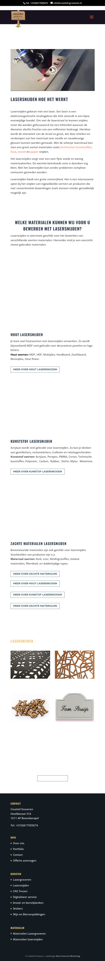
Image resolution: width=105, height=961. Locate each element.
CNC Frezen (20, 891)
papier (34, 151)
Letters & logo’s (19, 724)
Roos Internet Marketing (68, 956)
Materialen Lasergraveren (29, 933)
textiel (22, 151)
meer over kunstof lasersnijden (37, 471)
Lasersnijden (21, 885)
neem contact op (52, 778)
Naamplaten (61, 724)
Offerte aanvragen (24, 860)
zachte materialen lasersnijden (28, 681)
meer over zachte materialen (35, 573)
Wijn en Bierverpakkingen (29, 914)
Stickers (18, 908)
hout (13, 151)
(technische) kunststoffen (76, 147)
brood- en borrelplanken (28, 902)
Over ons (18, 843)
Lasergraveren (22, 879)
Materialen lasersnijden (28, 939)
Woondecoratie (63, 681)
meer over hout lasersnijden (35, 369)
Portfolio (18, 849)
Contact (18, 854)
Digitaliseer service (25, 897)
